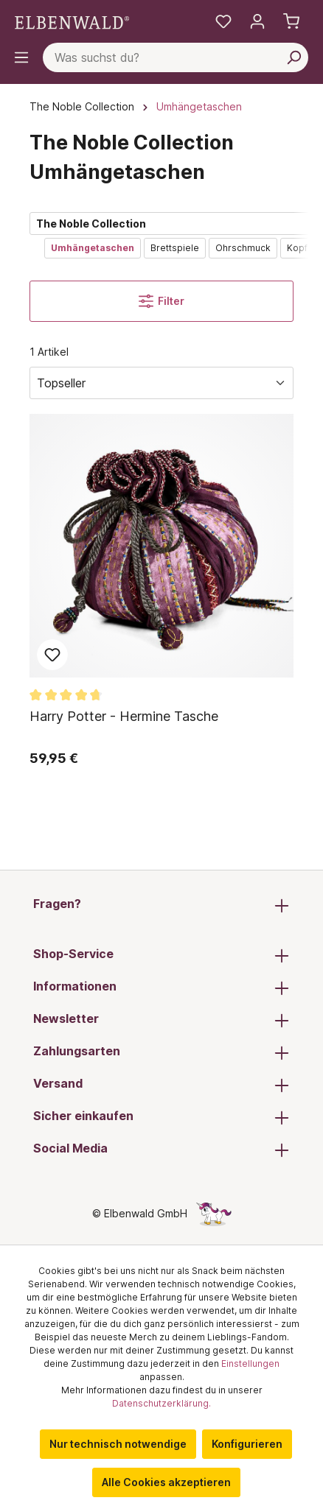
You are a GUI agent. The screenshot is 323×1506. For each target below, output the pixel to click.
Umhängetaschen (92, 247)
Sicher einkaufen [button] (161, 1117)
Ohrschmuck (243, 247)
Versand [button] (161, 1084)
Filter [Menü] (161, 301)
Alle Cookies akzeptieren (166, 1482)
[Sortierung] (161, 383)
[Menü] (21, 57)
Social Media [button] (161, 1149)
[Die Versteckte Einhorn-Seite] (214, 1213)
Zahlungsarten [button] (161, 1052)
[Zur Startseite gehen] (72, 21)
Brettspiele (174, 247)
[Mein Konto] (257, 21)
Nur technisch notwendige (118, 1444)
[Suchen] (293, 57)
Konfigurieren (247, 1444)
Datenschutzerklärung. (161, 1403)
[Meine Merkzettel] (223, 21)
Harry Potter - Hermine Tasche (123, 716)
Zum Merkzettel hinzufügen (52, 654)
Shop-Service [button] (161, 955)
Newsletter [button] (161, 1020)
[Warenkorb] (291, 21)
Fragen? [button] (161, 905)
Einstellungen (250, 1363)
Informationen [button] (161, 987)
